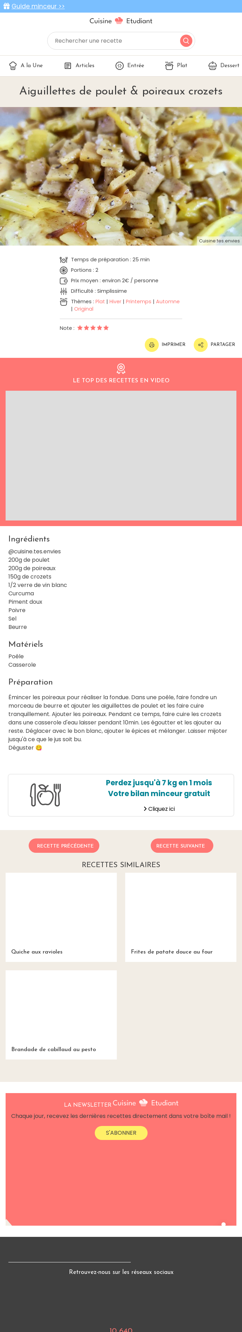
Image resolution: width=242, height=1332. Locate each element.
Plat (176, 66)
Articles (79, 66)
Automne (168, 301)
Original (83, 308)
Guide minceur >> (38, 6)
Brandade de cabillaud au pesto (61, 1011)
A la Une (26, 66)
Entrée (129, 66)
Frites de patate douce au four (180, 914)
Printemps (138, 301)
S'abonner (121, 1133)
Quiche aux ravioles (61, 914)
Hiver (115, 301)
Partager (214, 345)
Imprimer (165, 345)
